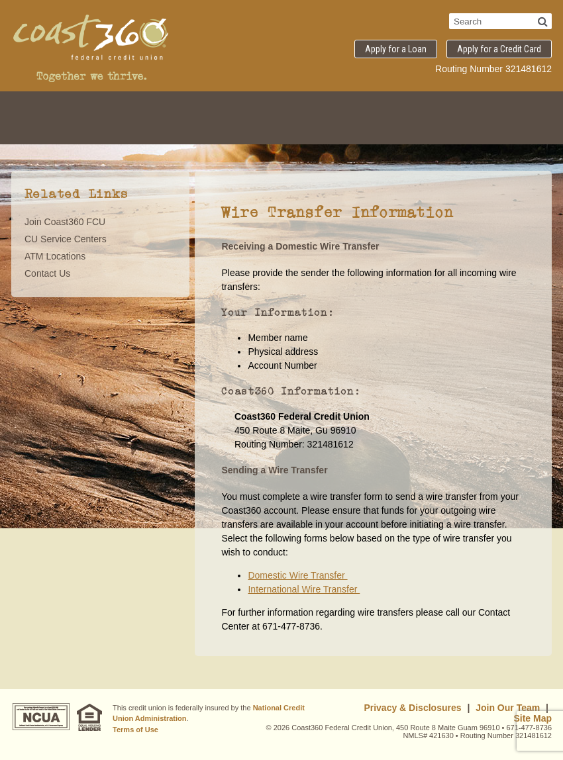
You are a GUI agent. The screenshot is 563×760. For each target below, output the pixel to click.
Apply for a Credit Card (499, 49)
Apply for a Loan (396, 49)
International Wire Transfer (304, 589)
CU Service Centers (66, 239)
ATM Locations (55, 256)
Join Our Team (508, 707)
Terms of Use (135, 730)
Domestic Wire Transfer (297, 575)
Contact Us (47, 273)
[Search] (543, 21)
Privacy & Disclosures (412, 707)
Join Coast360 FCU (65, 221)
